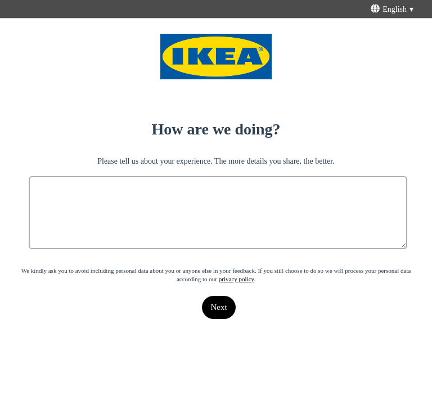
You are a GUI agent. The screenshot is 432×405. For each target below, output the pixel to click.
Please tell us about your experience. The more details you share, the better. (216, 161)
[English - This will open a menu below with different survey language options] (393, 9)
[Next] (218, 307)
